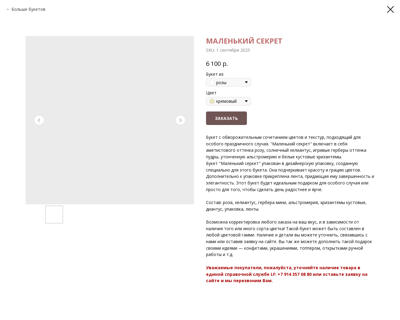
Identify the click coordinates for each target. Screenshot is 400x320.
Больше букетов (28, 9)
